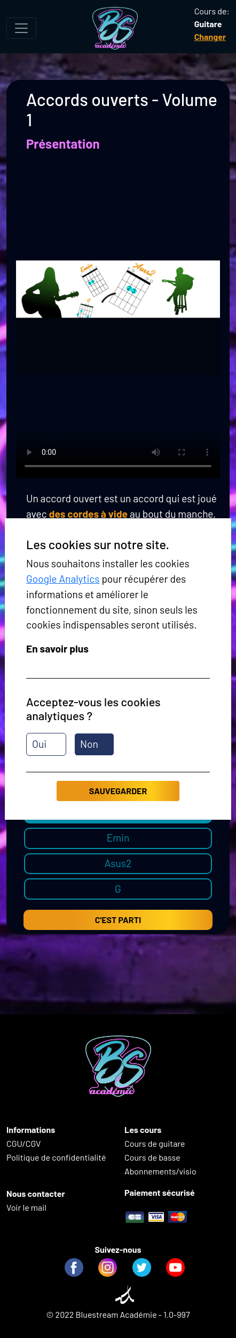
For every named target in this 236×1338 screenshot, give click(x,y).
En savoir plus (57, 648)
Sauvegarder (118, 791)
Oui (39, 744)
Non (89, 744)
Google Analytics (63, 579)
